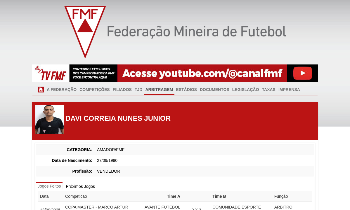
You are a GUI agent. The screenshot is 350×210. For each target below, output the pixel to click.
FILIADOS (122, 89)
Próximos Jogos (80, 186)
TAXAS (269, 89)
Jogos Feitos (49, 186)
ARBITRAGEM (159, 89)
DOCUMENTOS (214, 89)
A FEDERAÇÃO (62, 89)
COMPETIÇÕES (94, 89)
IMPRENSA (289, 89)
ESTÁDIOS (186, 89)
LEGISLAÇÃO (245, 89)
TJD (138, 89)
